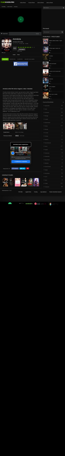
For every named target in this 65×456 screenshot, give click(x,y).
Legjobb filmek (28, 191)
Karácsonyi (47, 153)
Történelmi (47, 186)
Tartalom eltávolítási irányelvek (55, 191)
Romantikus (47, 173)
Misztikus (47, 163)
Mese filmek (47, 159)
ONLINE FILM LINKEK (29, 59)
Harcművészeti (48, 142)
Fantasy (46, 136)
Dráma (46, 126)
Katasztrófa (47, 156)
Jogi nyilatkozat (43, 191)
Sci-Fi (46, 176)
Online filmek (23, 2)
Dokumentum (47, 122)
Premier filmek (31, 2)
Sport (46, 180)
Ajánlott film (47, 105)
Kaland (46, 149)
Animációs (47, 112)
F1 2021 (46, 132)
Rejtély (14, 54)
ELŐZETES (20, 59)
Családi (46, 119)
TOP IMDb (20, 191)
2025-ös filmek (40, 2)
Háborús (46, 139)
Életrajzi (46, 129)
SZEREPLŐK (12, 59)
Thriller (18, 54)
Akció (46, 109)
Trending (35, 191)
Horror (46, 146)
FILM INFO (5, 59)
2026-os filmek (49, 2)
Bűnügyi (46, 115)
